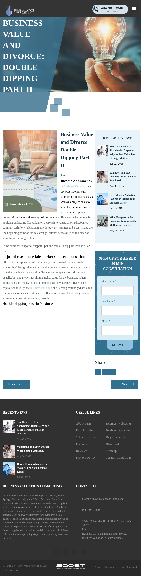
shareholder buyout (55, 518)
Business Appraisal (119, 430)
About (98, 567)
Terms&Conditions (118, 457)
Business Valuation (75, 186)
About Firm (84, 423)
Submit (118, 345)
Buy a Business (116, 437)
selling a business (22, 518)
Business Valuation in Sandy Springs (102, 537)
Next (128, 384)
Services (110, 567)
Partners (81, 444)
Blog (121, 567)
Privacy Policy (86, 457)
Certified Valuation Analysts (51, 507)
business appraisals (17, 511)
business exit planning (28, 522)
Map (84, 529)
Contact (132, 567)
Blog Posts (113, 444)
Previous (15, 384)
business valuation (41, 287)
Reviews (81, 450)
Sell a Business (86, 437)
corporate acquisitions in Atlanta (19, 526)
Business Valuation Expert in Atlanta (37, 495)
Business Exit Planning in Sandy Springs (104, 533)
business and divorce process (42, 530)
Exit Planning (85, 430)
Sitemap (111, 450)
